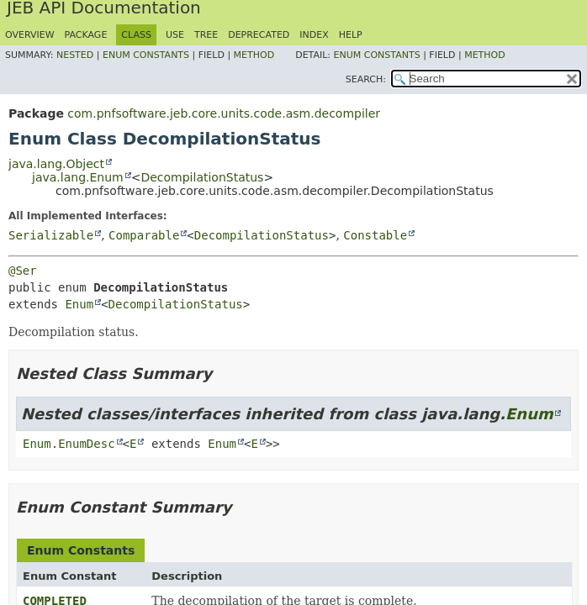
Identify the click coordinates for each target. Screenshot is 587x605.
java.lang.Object (56, 164)
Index (313, 34)
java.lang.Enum (78, 177)
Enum (79, 304)
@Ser (22, 270)
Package (86, 34)
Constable (375, 235)
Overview (30, 34)
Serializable (50, 235)
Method (254, 55)
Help (350, 34)
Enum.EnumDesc (69, 443)
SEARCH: (366, 79)
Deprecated (258, 34)
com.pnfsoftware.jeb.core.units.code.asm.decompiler (223, 113)
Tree (206, 34)
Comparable (143, 235)
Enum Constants (146, 55)
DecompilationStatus (201, 177)
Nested (74, 55)
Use (175, 34)
